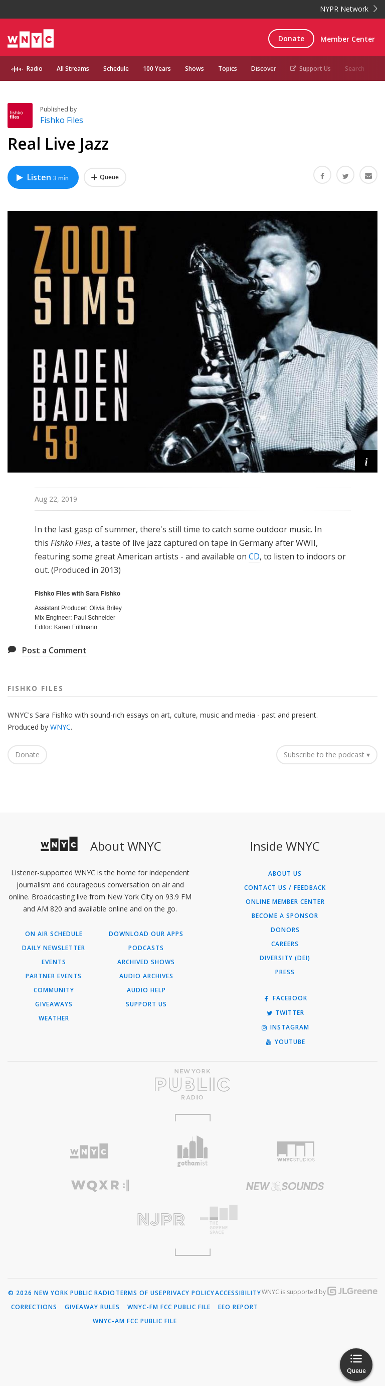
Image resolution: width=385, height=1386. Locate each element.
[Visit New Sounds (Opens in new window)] (284, 1186)
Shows (194, 68)
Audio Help (146, 990)
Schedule (116, 68)
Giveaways (54, 1004)
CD (254, 556)
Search (354, 68)
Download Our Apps (146, 934)
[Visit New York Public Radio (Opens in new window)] (192, 1084)
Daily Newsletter (53, 948)
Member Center (347, 39)
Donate (291, 38)
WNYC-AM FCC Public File (135, 1321)
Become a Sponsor (285, 916)
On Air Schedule (54, 934)
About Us (285, 874)
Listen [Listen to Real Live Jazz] (42, 177)
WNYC (60, 727)
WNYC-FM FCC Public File (169, 1307)
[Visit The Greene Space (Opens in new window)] (284, 1219)
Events (54, 962)
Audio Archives (146, 976)
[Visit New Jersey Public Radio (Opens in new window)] (100, 1219)
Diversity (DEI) (285, 958)
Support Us (310, 68)
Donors (285, 930)
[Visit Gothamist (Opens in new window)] (193, 1151)
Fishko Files (61, 120)
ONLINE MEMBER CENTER (285, 902)
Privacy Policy (189, 1293)
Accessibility (238, 1293)
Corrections (34, 1307)
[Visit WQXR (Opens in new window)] (100, 1186)
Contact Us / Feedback (285, 888)
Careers (285, 944)
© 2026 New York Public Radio (61, 1293)
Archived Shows (146, 962)
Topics (227, 68)
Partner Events (54, 976)
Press (285, 972)
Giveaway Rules (92, 1307)
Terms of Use (139, 1293)
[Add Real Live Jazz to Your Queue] (105, 177)
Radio (35, 68)
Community (54, 990)
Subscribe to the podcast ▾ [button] (327, 754)
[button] (366, 461)
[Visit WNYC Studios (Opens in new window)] (296, 1151)
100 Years (157, 68)
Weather (54, 1018)
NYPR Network (348, 9)
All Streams (73, 68)
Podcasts (146, 948)
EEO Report (238, 1307)
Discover (263, 68)
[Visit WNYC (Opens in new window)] (89, 1151)
